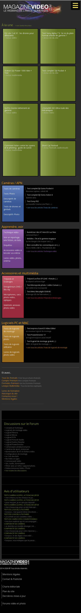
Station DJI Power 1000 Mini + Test (18, 71)
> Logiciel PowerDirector (14, 444)
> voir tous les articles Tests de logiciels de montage (46, 347)
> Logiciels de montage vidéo (15, 430)
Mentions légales (9, 398)
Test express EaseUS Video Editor (41, 328)
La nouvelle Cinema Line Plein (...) (39, 204)
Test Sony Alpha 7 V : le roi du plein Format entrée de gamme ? (58, 34)
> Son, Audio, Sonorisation (14, 463)
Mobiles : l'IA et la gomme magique (41, 238)
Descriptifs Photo (11, 214)
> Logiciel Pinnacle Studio (14, 440)
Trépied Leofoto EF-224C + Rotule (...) (42, 278)
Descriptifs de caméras (10, 200)
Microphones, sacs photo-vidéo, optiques (12, 297)
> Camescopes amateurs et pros (17, 447)
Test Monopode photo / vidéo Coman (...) (44, 285)
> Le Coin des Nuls (11, 456)
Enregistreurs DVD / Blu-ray (13, 288)
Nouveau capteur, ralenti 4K (37, 191)
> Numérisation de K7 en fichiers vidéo (19, 451)
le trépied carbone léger (35, 281)
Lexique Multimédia (10, 386)
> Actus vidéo (10, 37)
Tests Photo (9, 193)
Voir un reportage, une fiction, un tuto (12, 238)
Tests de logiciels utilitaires (11, 345)
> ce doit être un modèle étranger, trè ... (20, 526)
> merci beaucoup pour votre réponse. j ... (21, 531)
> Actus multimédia (13, 75)
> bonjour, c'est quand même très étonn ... (21, 512)
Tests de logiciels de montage (11, 330)
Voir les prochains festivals (29, 378)
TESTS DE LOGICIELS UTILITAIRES (16, 509)
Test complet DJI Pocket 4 (54, 70)
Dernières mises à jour (14, 596)
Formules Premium (10, 383)
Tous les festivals (9, 378)
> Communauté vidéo (12, 461)
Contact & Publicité (12, 579)
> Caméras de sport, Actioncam (16, 449)
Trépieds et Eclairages (9, 280)
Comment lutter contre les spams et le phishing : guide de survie (19, 146)
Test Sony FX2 (33, 201)
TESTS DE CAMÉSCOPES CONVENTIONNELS (20, 519)
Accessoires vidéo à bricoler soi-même (13, 251)
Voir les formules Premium (29, 383)
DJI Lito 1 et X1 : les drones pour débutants (19, 34)
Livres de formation (10, 391)
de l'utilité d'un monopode (36, 288)
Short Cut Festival (50, 145)
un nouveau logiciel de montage (38, 331)
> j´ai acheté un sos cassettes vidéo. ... (19, 517)
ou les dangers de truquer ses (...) (39, 241)
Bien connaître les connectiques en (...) (43, 245)
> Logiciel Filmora (11, 432)
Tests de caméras (12, 188)
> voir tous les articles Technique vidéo (41, 251)
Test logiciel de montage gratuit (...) (41, 341)
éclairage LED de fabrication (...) (38, 294)
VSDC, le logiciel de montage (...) (38, 344)
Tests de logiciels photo (11, 338)
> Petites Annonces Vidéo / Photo (17, 468)
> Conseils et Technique (13, 428)
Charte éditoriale (11, 586)
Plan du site (8, 591)
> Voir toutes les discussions (15, 470)
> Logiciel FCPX (10, 437)
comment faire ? (32, 235)
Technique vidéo (11, 232)
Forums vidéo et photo (14, 603)
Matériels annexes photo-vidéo (12, 306)
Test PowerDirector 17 (36, 335)
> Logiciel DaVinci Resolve (14, 442)
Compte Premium (10, 380)
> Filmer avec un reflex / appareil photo (19, 466)
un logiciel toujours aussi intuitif (38, 337)
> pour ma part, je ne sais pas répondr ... (20, 502)
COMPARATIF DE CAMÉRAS (14, 524)
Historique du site (10, 393)
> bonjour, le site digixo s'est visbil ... (18, 536)
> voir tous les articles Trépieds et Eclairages (43, 298)
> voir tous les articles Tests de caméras (42, 207)
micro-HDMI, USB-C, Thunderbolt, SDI (40, 248)
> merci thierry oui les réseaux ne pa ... (19, 498)
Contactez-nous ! (9, 396)
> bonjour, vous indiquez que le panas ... (20, 540)
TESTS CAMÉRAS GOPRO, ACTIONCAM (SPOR (21, 495)
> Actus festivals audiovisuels (55, 147)
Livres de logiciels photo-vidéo (11, 353)
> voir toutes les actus (23, 25)
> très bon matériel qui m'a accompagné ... (21, 521)
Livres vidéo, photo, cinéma (13, 259)
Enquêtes (8, 245)
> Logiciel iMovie (10, 435)
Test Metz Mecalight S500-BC (39, 291)
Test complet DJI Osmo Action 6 (40, 195)
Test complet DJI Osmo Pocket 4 (40, 188)
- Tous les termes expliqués (30, 386)
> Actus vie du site (50, 37)
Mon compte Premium (27, 380)
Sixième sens (31, 198)
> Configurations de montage (15, 454)
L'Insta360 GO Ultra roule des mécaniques (55, 109)
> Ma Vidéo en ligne (11, 459)
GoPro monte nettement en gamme (17, 109)
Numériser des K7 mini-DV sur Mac (41, 232)
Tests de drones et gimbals (12, 208)
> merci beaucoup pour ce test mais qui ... (20, 507)
